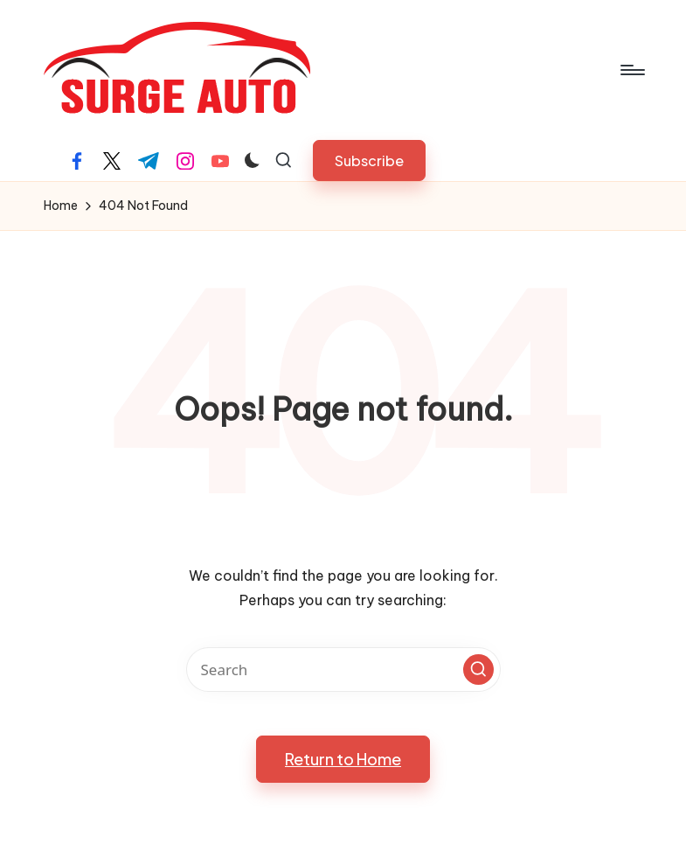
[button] (369, 160)
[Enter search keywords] (343, 669)
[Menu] (631, 70)
